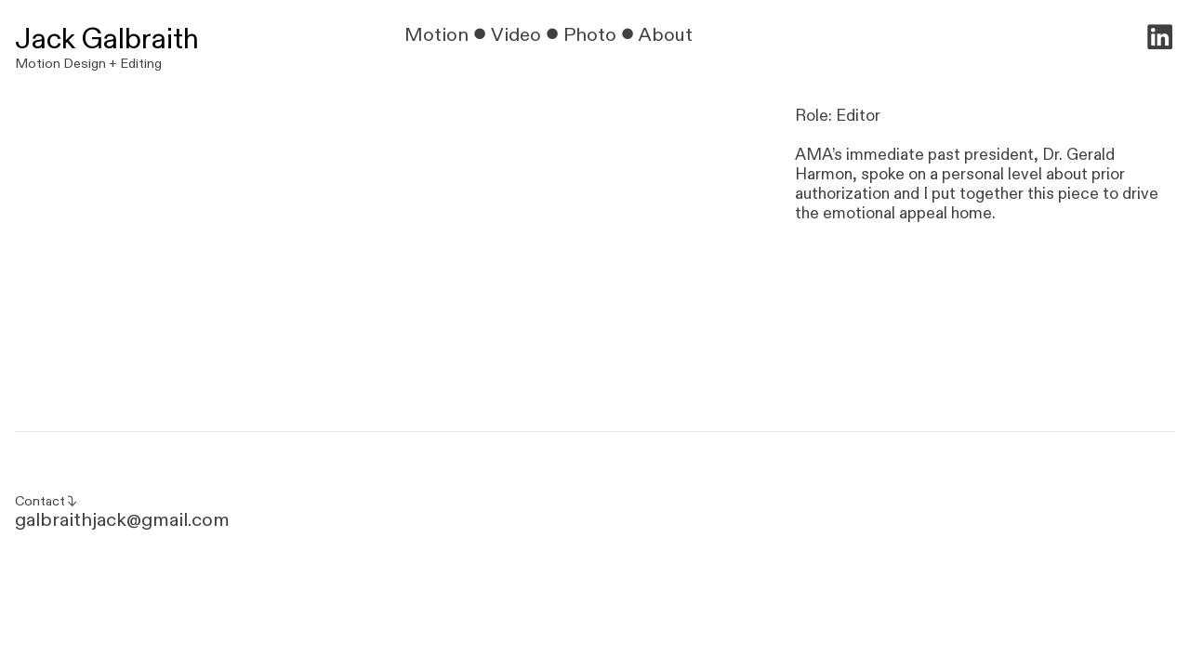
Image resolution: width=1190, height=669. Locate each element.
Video (516, 34)
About (668, 34)
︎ (1159, 39)
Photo (589, 34)
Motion (436, 34)
